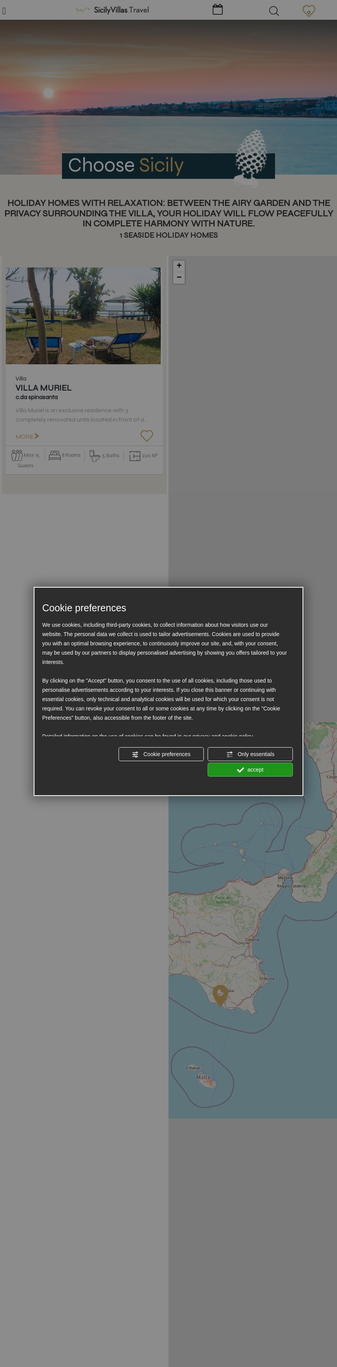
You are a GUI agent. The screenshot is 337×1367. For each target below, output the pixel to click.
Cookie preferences (161, 754)
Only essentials (250, 754)
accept (250, 770)
